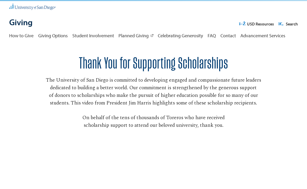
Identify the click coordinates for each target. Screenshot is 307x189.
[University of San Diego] (32, 6)
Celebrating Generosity (180, 36)
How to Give (21, 36)
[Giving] (21, 22)
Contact (228, 36)
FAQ (212, 36)
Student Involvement (93, 36)
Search (288, 24)
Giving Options (53, 36)
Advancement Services (262, 36)
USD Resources (256, 24)
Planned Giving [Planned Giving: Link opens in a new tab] (134, 36)
